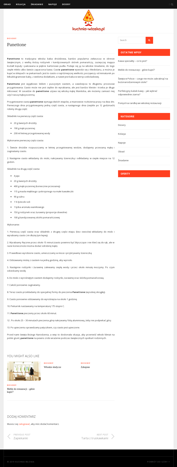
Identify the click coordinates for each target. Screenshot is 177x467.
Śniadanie (37, 4)
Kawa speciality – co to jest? (132, 60)
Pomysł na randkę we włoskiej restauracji (139, 103)
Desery (66, 4)
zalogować (24, 424)
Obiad (7, 4)
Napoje (52, 4)
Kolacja (21, 4)
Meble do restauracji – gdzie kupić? (21, 390)
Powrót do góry (158, 461)
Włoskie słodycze (52, 367)
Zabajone (85, 367)
